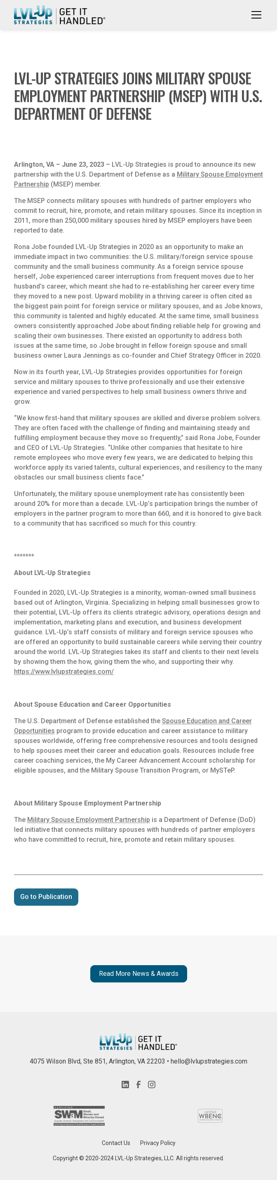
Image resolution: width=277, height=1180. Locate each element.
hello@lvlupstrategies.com (209, 1061)
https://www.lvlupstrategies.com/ (64, 674)
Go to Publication (46, 899)
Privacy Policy (158, 1143)
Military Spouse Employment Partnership (88, 822)
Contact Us (116, 1143)
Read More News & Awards (138, 974)
